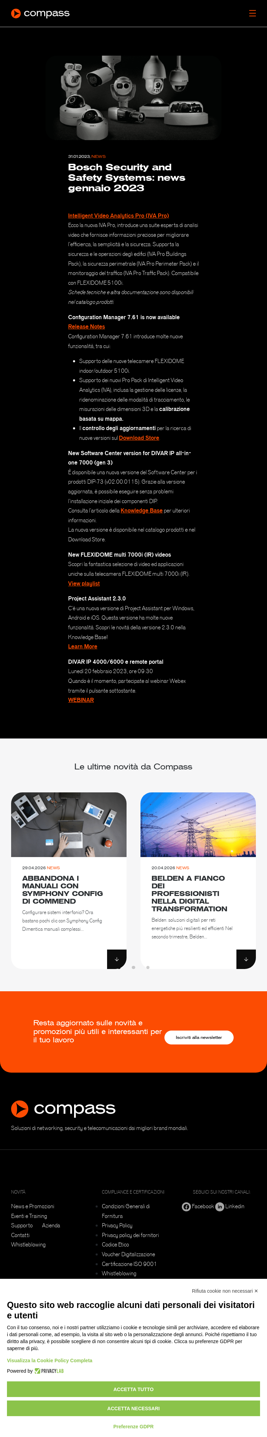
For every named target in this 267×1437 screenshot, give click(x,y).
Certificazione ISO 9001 (129, 1264)
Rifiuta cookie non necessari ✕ (225, 1291)
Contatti (20, 1235)
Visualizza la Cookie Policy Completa (49, 1360)
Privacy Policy (117, 1225)
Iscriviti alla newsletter (199, 1037)
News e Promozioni (32, 1206)
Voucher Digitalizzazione (128, 1254)
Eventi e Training (29, 1216)
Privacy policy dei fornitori (130, 1235)
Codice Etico (115, 1244)
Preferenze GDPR (133, 1426)
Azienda (51, 1225)
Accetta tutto (133, 1389)
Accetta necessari (133, 1408)
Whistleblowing (28, 1244)
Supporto (22, 1225)
